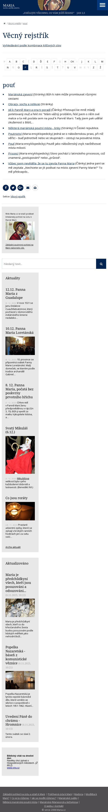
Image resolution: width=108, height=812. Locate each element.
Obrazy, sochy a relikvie (24, 104)
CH (72, 61)
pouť (25, 23)
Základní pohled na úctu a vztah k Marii (24, 794)
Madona (78, 794)
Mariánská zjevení (20, 94)
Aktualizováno (17, 563)
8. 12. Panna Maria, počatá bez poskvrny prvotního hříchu (20, 391)
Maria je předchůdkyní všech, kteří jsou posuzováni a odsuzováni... (18, 582)
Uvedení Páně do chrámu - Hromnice (19, 720)
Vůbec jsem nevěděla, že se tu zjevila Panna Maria (41, 163)
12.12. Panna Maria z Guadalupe (15, 293)
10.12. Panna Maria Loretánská (20, 330)
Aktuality (13, 278)
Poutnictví (15, 134)
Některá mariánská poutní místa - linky (34, 128)
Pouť (11, 143)
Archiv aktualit (13, 547)
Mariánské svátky (67, 798)
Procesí (13, 153)
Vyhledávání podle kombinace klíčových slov (32, 45)
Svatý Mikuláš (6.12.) (17, 430)
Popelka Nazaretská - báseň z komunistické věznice (16, 655)
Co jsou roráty (17, 498)
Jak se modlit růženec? (44, 798)
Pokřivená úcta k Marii (60, 794)
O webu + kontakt (53, 806)
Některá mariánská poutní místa (20, 802)
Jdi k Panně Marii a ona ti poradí (29, 110)
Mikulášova (23, 478)
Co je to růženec (20, 798)
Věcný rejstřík (14, 23)
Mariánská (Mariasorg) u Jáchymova (59, 802)
